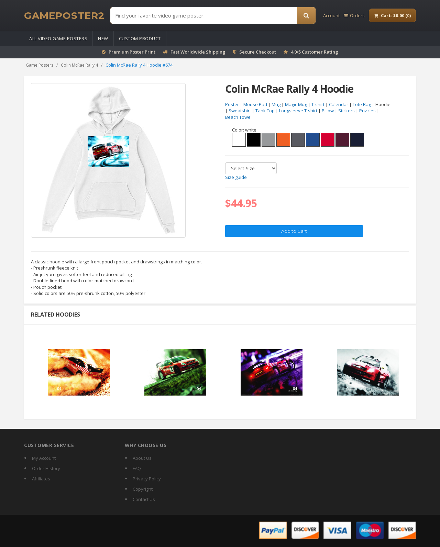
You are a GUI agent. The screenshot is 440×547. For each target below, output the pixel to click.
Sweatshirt (240, 111)
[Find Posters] (203, 15)
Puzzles (367, 111)
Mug (276, 104)
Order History (46, 468)
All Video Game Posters (58, 38)
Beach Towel (238, 117)
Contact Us (144, 499)
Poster (232, 104)
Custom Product (140, 38)
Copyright (143, 489)
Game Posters (39, 65)
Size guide (236, 177)
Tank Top (265, 111)
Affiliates (41, 479)
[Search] (306, 15)
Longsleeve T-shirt (298, 111)
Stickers (346, 111)
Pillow (328, 111)
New (103, 38)
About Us (142, 458)
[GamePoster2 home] (64, 15)
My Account (44, 458)
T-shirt (317, 104)
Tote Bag (362, 104)
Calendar (338, 104)
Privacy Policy (147, 479)
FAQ (137, 468)
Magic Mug (296, 104)
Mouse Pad (255, 104)
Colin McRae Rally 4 (79, 65)
